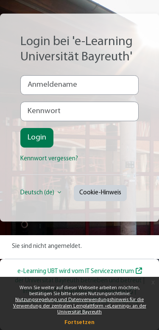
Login (37, 138)
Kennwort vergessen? (49, 159)
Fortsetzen (79, 322)
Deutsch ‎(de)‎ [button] (38, 193)
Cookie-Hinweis (100, 193)
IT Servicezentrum (109, 271)
